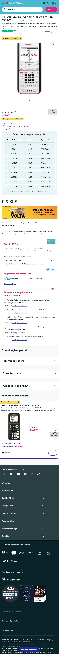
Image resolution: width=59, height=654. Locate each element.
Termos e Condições (10, 621)
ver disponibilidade (8, 129)
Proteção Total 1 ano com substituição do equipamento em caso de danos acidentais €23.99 (31, 318)
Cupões (51, 9)
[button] (55, 102)
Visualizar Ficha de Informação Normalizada (17, 256)
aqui (43, 264)
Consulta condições (10, 284)
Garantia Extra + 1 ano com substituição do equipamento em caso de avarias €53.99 (30, 328)
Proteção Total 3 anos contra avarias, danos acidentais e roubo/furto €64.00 (28, 301)
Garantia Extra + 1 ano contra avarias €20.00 (25, 337)
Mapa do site (7, 631)
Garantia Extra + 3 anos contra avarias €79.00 (25, 310)
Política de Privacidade (11, 612)
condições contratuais (19, 306)
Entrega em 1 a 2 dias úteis (16, 123)
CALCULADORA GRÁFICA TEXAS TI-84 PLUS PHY (20, 406)
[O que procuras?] (22, 9)
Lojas (6, 483)
